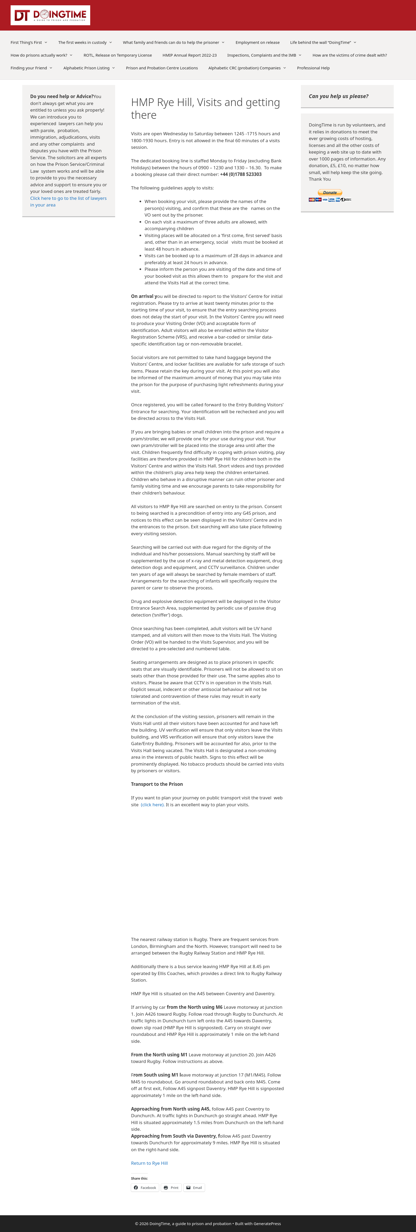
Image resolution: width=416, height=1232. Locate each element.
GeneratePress (267, 1223)
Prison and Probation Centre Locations (162, 67)
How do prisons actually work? (44, 55)
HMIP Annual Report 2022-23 (190, 55)
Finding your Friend (34, 67)
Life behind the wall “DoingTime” (326, 42)
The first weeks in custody (88, 42)
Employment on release (258, 42)
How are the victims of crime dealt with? (350, 55)
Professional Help (313, 67)
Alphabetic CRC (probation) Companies (250, 67)
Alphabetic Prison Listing (92, 67)
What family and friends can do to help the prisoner (177, 42)
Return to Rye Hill (149, 1163)
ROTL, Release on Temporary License (118, 55)
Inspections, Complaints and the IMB (267, 55)
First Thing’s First (32, 42)
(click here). (153, 804)
